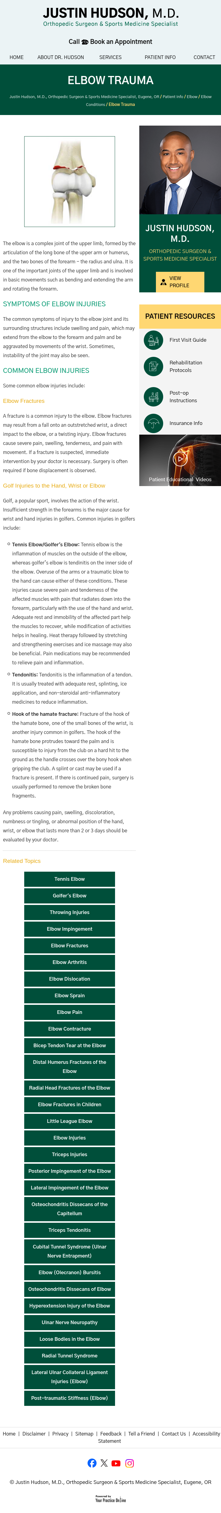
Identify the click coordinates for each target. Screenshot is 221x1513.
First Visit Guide (188, 340)
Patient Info (160, 57)
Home (17, 57)
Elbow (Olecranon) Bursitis (69, 1272)
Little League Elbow (69, 1121)
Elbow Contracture (69, 1029)
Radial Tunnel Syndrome (69, 1355)
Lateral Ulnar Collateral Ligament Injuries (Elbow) (69, 1377)
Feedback (110, 1434)
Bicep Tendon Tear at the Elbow (69, 1045)
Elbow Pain (69, 1012)
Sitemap (84, 1434)
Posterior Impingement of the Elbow (69, 1171)
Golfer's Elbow (70, 895)
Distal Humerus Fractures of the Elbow (69, 1067)
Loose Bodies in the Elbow (69, 1339)
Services (110, 57)
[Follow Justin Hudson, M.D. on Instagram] (129, 1463)
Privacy (60, 1434)
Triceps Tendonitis (69, 1230)
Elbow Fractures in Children (69, 1104)
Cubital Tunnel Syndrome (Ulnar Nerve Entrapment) (70, 1251)
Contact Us (174, 1434)
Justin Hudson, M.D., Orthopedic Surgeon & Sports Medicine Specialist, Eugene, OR (84, 97)
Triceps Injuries (69, 1154)
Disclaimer (33, 1434)
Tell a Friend (141, 1434)
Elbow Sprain (69, 995)
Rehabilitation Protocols (186, 366)
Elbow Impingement (69, 929)
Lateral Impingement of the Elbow (69, 1188)
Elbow (192, 97)
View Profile (179, 282)
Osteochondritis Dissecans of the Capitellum (69, 1209)
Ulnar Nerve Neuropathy (70, 1322)
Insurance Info (186, 423)
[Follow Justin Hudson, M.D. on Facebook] (92, 1463)
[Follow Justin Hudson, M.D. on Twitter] (104, 1463)
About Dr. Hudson (61, 57)
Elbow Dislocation (69, 979)
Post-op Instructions (183, 396)
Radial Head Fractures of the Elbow (69, 1088)
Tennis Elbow (69, 879)
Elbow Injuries (70, 1138)
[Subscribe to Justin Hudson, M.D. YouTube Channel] (116, 1463)
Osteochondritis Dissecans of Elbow (69, 1289)
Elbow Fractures (69, 945)
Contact (204, 57)
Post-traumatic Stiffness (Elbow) (69, 1398)
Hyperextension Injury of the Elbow (69, 1306)
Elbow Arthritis (69, 962)
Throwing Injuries (69, 912)
